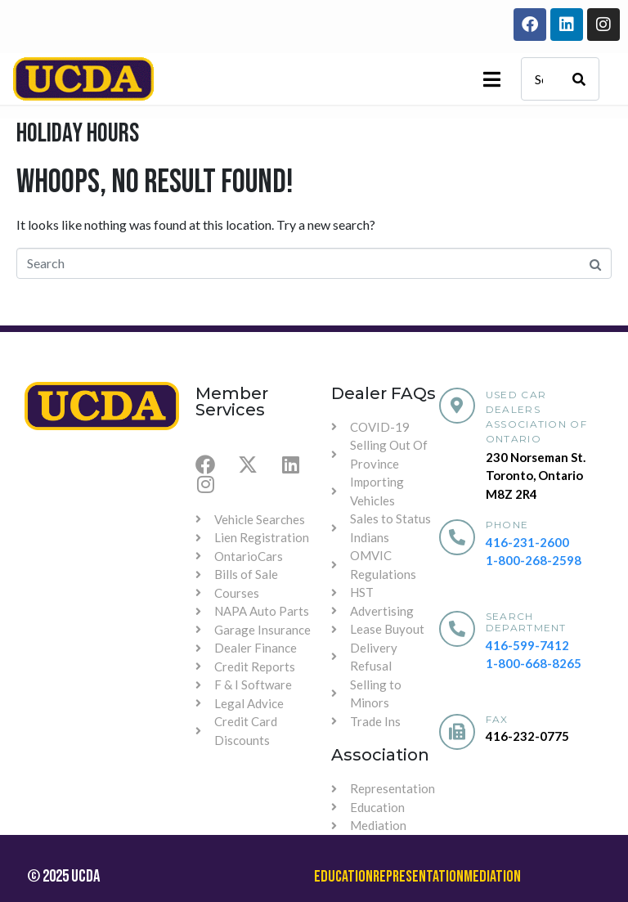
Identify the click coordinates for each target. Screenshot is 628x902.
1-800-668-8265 (533, 663)
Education (343, 876)
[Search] (579, 79)
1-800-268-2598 (533, 560)
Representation (418, 876)
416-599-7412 (527, 645)
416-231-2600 (527, 542)
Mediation (492, 876)
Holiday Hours (77, 134)
